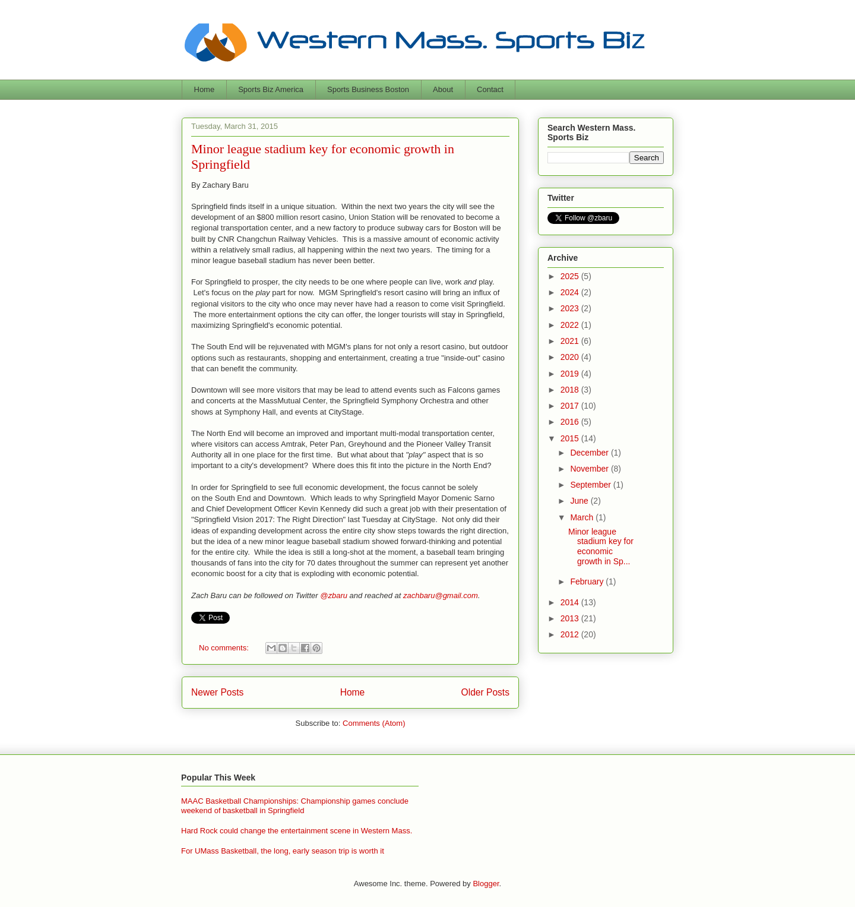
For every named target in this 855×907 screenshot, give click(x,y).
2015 (570, 438)
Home (204, 89)
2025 (570, 276)
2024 (570, 292)
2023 (570, 308)
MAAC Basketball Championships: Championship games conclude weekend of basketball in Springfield (294, 806)
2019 (570, 373)
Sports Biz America (270, 89)
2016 (570, 421)
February (588, 581)
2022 (570, 325)
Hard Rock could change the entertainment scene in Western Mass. (296, 830)
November (590, 468)
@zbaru (333, 595)
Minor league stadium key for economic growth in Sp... (601, 546)
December (590, 452)
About (443, 89)
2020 (570, 357)
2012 (570, 634)
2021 (570, 341)
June (580, 500)
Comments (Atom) (374, 723)
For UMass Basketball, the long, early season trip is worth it (282, 850)
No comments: (225, 647)
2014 (570, 602)
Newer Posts (217, 692)
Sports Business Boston (368, 89)
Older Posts (485, 692)
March (583, 517)
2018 (570, 389)
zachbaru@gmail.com (440, 595)
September (591, 484)
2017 (570, 405)
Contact (490, 89)
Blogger (486, 883)
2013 (570, 618)
